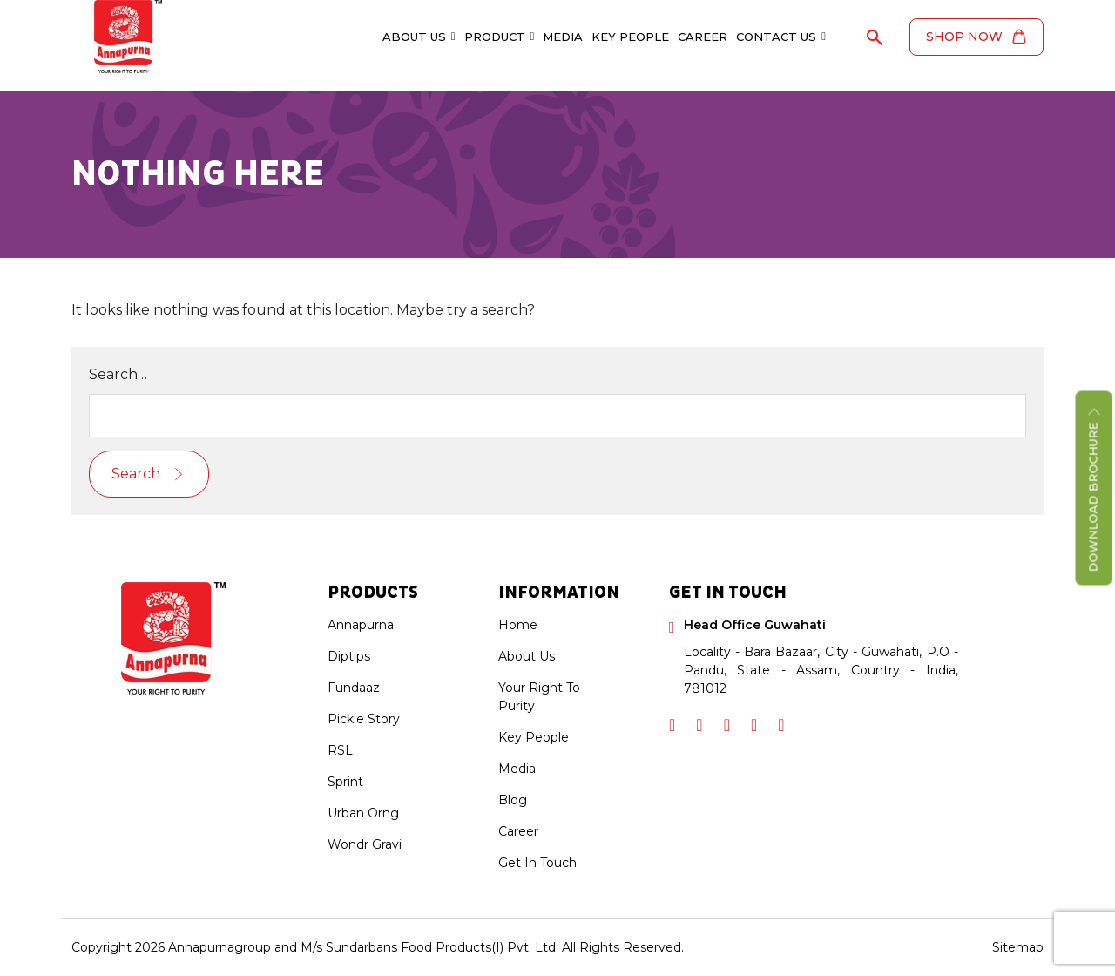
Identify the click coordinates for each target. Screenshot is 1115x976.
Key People (630, 37)
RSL (340, 750)
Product (499, 37)
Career (702, 37)
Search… (118, 374)
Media (563, 37)
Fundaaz (354, 687)
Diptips (349, 656)
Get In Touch (537, 863)
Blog (512, 800)
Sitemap (1018, 947)
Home (517, 625)
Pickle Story (364, 719)
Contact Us (781, 37)
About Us (419, 37)
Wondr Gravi (365, 844)
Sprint (345, 782)
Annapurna (361, 625)
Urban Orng (363, 813)
